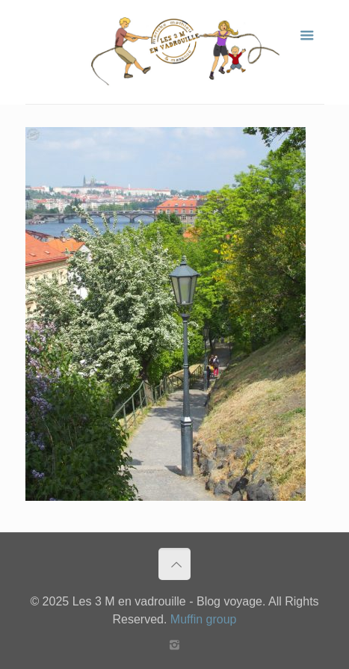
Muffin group (203, 619)
